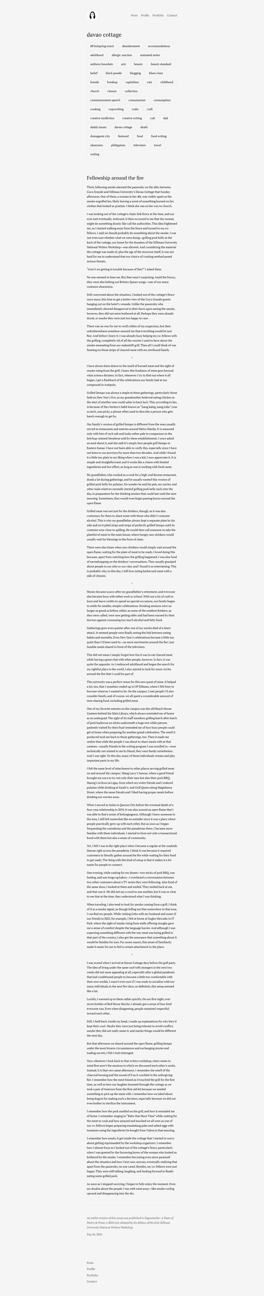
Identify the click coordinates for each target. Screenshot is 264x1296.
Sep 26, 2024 (94, 1234)
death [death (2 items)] (144, 127)
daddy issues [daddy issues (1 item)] (98, 127)
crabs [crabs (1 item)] (135, 109)
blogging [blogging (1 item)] (135, 73)
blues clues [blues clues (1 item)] (156, 73)
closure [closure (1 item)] (112, 91)
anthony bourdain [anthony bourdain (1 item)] (101, 64)
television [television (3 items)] (139, 145)
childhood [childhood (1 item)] (166, 82)
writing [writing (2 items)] (94, 154)
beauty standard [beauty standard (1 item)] (161, 64)
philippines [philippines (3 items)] (118, 145)
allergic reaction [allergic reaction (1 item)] (122, 55)
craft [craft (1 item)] (150, 109)
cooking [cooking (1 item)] (95, 109)
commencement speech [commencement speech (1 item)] (105, 100)
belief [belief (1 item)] (94, 73)
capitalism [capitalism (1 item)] (132, 82)
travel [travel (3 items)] (157, 145)
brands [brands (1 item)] (94, 82)
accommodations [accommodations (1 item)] (159, 46)
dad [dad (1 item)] (165, 118)
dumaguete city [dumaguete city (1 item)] (100, 136)
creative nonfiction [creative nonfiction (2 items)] (102, 118)
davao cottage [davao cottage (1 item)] (123, 127)
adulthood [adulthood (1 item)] (96, 55)
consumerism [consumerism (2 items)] (137, 100)
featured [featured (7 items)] (123, 136)
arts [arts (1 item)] (123, 64)
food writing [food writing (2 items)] (158, 136)
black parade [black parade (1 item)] (114, 73)
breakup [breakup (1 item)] (112, 82)
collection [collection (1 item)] (131, 91)
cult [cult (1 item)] (152, 118)
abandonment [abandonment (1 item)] (131, 46)
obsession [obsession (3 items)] (96, 145)
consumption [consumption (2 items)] (162, 100)
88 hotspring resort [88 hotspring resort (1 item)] (102, 46)
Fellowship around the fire (115, 177)
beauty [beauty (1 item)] (138, 64)
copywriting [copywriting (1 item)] (116, 109)
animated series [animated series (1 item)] (150, 55)
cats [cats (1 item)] (149, 82)
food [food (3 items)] (140, 136)
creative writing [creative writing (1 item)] (132, 118)
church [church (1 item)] (94, 91)
